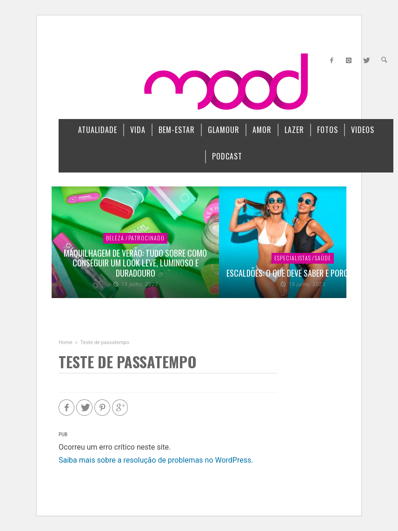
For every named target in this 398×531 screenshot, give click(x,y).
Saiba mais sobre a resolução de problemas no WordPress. (156, 460)
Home (66, 342)
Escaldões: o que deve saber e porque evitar (302, 273)
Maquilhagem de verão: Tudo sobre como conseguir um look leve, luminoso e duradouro (135, 263)
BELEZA (115, 238)
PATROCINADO (146, 238)
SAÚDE (323, 258)
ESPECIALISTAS (292, 258)
